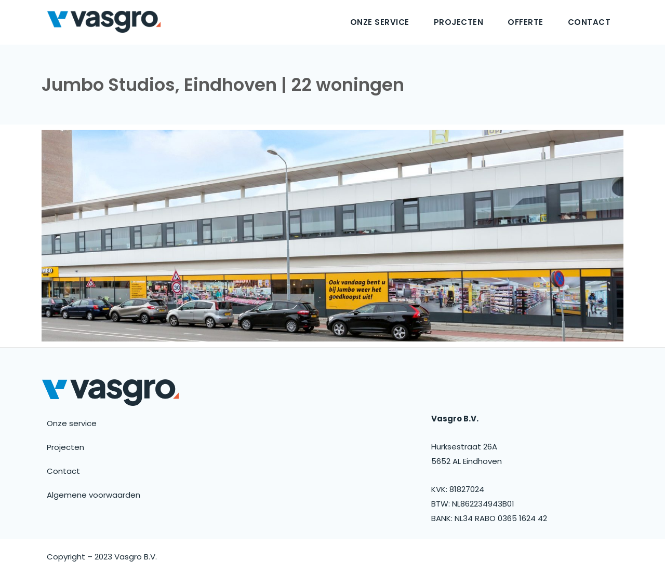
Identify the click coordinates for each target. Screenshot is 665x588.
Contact (589, 22)
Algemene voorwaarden (93, 494)
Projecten (459, 22)
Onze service (379, 22)
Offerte (525, 22)
